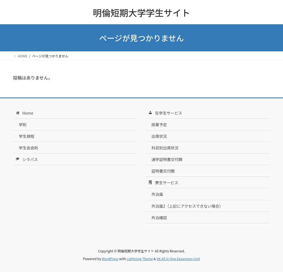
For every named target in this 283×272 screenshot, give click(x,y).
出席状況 (159, 136)
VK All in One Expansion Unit (178, 258)
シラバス (26, 160)
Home (24, 113)
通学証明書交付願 (166, 159)
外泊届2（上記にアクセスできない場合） (187, 206)
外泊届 (157, 194)
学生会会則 (28, 147)
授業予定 (159, 124)
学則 (23, 124)
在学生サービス (165, 113)
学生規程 (26, 136)
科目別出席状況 (165, 147)
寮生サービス (163, 183)
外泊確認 (159, 217)
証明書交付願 (163, 171)
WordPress (110, 258)
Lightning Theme (140, 258)
